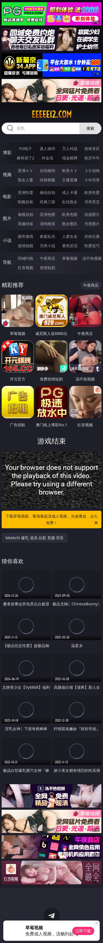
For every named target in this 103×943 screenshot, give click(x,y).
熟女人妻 (25, 179)
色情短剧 (47, 267)
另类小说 (47, 245)
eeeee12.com (52, 114)
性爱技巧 (92, 245)
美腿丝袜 (25, 223)
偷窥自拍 (25, 214)
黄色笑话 (69, 245)
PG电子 (25, 148)
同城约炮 (25, 258)
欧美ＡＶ (69, 170)
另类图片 (92, 223)
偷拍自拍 (47, 192)
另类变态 (92, 201)
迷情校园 (25, 245)
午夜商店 (47, 258)
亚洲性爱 (25, 192)
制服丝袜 (25, 201)
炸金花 (47, 157)
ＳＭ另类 (92, 179)
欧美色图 (69, 214)
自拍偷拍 (47, 170)
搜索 (90, 128)
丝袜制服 (47, 179)
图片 (7, 218)
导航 (7, 262)
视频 (7, 174)
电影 (7, 196)
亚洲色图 (47, 214)
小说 (7, 240)
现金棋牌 (69, 157)
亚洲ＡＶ (25, 170)
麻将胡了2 (25, 157)
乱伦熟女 (69, 201)
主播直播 (69, 179)
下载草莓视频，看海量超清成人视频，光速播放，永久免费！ (52, 519)
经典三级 (47, 201)
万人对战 (69, 148)
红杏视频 (25, 267)
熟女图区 (69, 223)
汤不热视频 (92, 258)
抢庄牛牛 (92, 157)
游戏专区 (92, 148)
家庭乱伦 (47, 236)
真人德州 (47, 148)
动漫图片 (92, 214)
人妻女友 (69, 236)
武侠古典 (92, 236)
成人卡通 (69, 192)
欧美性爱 (92, 192)
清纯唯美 (47, 223)
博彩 (7, 152)
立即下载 (83, 930)
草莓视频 (69, 258)
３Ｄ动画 (92, 170)
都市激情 (25, 236)
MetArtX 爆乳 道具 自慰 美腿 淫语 (34, 537)
